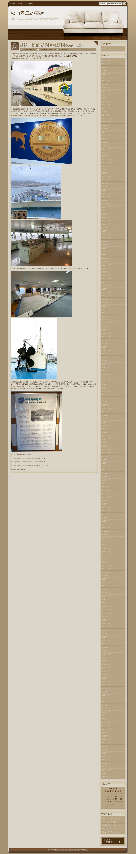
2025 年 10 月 (106, 81)
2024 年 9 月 (106, 125)
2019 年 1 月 (106, 357)
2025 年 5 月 (106, 98)
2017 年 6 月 (106, 422)
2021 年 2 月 (106, 272)
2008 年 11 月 (106, 773)
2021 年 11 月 (106, 241)
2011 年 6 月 (106, 668)
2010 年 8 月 (106, 702)
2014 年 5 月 (106, 548)
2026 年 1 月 (106, 71)
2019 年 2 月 (106, 354)
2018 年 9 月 (106, 371)
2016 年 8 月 (106, 456)
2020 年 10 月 (106, 285)
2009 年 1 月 (106, 767)
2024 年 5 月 (106, 139)
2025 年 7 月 (106, 91)
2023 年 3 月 (106, 187)
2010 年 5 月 (106, 712)
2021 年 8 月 (106, 251)
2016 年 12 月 (106, 442)
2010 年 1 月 (106, 726)
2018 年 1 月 (106, 398)
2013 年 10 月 (106, 572)
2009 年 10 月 (106, 736)
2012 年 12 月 (106, 606)
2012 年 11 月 (106, 610)
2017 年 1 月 (106, 439)
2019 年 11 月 (106, 323)
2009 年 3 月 (106, 760)
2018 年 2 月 (106, 395)
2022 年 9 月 (106, 207)
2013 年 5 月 (106, 589)
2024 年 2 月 (106, 149)
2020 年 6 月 (106, 299)
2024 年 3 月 (106, 146)
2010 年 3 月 (106, 719)
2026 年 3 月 (106, 64)
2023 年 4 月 (106, 183)
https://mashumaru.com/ (20, 58)
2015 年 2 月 (106, 518)
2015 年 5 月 (106, 507)
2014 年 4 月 (106, 552)
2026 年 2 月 (106, 67)
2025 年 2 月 (106, 108)
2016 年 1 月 (106, 480)
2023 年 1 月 (106, 193)
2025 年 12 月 (106, 74)
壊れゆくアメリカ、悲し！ (111, 832)
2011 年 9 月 (106, 657)
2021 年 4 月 (106, 265)
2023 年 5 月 (106, 180)
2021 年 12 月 (106, 238)
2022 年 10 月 (106, 204)
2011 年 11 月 (106, 651)
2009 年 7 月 (106, 746)
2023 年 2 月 (106, 190)
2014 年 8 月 (106, 538)
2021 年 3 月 (106, 268)
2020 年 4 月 (106, 306)
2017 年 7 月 (106, 419)
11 (118, 796)
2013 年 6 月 (106, 586)
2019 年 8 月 (106, 333)
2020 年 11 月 (106, 282)
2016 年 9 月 (106, 453)
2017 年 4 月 (106, 429)
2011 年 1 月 (106, 685)
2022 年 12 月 (106, 197)
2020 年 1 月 (106, 316)
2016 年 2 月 (106, 477)
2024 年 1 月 (106, 152)
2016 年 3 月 (106, 473)
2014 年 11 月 (106, 528)
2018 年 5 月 (106, 384)
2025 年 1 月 (106, 111)
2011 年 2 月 (106, 681)
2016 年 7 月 (106, 460)
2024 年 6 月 (106, 135)
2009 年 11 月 (106, 732)
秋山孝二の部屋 (28, 13)
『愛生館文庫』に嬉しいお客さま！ (113, 825)
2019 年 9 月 (106, 330)
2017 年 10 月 (106, 408)
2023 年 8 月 (106, 169)
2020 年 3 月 (106, 309)
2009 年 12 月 (106, 729)
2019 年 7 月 (106, 337)
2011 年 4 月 (106, 674)
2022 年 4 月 (106, 224)
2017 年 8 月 (106, 415)
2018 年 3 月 (106, 391)
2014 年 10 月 (106, 531)
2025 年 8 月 (106, 88)
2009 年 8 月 (106, 743)
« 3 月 (106, 807)
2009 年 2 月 (106, 763)
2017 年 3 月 (106, 432)
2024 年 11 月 (106, 118)
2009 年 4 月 (106, 756)
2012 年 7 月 (106, 623)
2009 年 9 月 (106, 739)
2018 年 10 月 (106, 367)
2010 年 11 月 (106, 692)
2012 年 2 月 (106, 640)
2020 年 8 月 (106, 292)
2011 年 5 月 (106, 671)
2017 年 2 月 (106, 436)
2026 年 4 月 (106, 60)
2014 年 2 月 (106, 558)
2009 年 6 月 (106, 750)
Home (12, 3)
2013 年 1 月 (106, 603)
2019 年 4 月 (106, 347)
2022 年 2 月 (106, 231)
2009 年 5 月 (106, 753)
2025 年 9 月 (106, 84)
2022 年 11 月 (106, 200)
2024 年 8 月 (106, 129)
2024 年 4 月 (106, 142)
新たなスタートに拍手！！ (111, 829)
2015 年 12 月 (106, 483)
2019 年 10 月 (106, 326)
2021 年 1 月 (106, 275)
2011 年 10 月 (106, 654)
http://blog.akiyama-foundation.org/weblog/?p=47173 (31, 465)
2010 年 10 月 (106, 695)
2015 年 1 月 (106, 521)
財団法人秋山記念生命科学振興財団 (67, 850)
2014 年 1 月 (106, 562)
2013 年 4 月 (106, 593)
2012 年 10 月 (106, 613)
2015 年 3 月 (106, 514)
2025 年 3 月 (106, 105)
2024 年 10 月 (106, 122)
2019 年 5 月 (106, 344)
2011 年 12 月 (106, 647)
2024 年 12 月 (106, 115)
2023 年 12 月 (106, 156)
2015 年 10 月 (106, 490)
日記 (54, 50)
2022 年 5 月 (106, 221)
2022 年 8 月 (106, 210)
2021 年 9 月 (106, 248)
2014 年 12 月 (106, 524)
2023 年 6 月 (106, 176)
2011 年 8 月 (106, 661)
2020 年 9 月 (106, 289)
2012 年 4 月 (106, 634)
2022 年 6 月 (106, 217)
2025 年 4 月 (106, 101)
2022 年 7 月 (106, 214)
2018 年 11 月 (106, 364)
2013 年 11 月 (106, 569)
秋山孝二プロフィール (25, 3)
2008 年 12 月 (106, 770)
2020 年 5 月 (106, 303)
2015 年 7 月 (106, 500)
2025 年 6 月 (106, 94)
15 (111, 799)
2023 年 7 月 (106, 173)
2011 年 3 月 (106, 678)
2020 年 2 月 (106, 313)
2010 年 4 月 (106, 715)
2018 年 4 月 (106, 388)
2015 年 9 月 (106, 494)
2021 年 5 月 (106, 262)
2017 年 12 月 (106, 402)
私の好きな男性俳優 (109, 822)
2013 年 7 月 (106, 582)
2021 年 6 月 (106, 258)
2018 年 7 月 (106, 378)
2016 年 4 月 (106, 470)
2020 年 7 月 (106, 296)
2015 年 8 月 (106, 497)
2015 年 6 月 (106, 504)
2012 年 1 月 (106, 644)
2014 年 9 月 (106, 535)
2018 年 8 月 (106, 374)
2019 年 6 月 (106, 340)
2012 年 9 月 (106, 616)
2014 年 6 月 (106, 545)
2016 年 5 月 (106, 466)
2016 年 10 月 (106, 449)
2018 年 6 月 (106, 381)
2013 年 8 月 (106, 579)
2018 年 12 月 (106, 361)
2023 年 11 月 (106, 159)
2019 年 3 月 (106, 350)
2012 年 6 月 (106, 627)
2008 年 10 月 (106, 777)
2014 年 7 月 (106, 541)
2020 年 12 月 (106, 279)
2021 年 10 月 (106, 245)
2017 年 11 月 (106, 405)
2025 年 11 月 (106, 77)
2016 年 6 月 (106, 463)
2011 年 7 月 (106, 664)
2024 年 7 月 (106, 132)
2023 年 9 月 (106, 166)
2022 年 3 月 (106, 227)
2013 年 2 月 (106, 599)
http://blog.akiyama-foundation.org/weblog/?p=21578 (31, 462)
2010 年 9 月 (106, 698)
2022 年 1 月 (106, 234)
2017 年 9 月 (106, 412)
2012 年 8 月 (106, 620)
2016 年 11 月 (106, 446)
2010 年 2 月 (106, 722)
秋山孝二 (85, 850)
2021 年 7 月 (106, 255)
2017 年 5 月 (106, 425)
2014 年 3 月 (106, 555)
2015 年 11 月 (106, 487)
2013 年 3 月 (106, 596)
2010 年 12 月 (106, 688)
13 (105, 799)
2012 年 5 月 (106, 630)
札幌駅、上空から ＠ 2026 (111, 818)
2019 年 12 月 (106, 320)
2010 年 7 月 (106, 705)
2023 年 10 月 (106, 163)
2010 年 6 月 (106, 709)
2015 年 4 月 (106, 511)
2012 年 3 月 (106, 637)
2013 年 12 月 (106, 565)
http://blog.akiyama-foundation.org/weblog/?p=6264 (30, 458)
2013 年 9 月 (106, 576)
